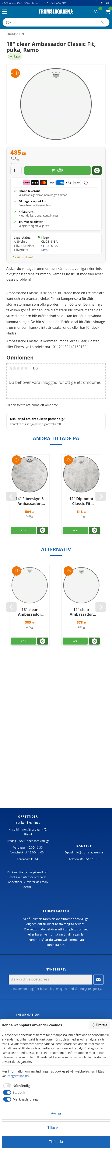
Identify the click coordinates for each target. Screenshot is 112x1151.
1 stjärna (11, 368)
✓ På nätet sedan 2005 (55, 3)
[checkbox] (16, 1085)
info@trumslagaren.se (89, 852)
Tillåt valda (56, 1127)
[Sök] (102, 22)
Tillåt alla (56, 1141)
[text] (56, 153)
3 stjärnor (18, 368)
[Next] (100, 496)
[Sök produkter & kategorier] (56, 22)
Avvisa (56, 1113)
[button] (5, 11)
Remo (45, 250)
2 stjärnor (14, 368)
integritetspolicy (90, 989)
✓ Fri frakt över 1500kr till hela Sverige (20, 3)
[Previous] (11, 496)
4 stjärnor (22, 368)
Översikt (99, 1025)
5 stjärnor (26, 368)
